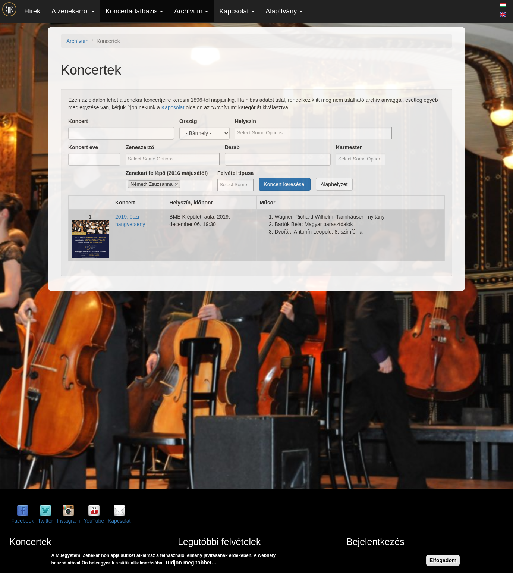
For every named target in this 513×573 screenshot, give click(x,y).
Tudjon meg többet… (191, 563)
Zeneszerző (140, 147)
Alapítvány (283, 11)
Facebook (22, 521)
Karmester (349, 147)
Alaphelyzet (334, 184)
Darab (232, 147)
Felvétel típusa (235, 173)
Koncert (78, 121)
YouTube (94, 521)
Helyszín (245, 121)
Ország (188, 121)
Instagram (68, 521)
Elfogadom (442, 560)
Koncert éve (83, 147)
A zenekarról (72, 11)
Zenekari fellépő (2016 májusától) (167, 173)
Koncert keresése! (285, 184)
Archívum (191, 11)
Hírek (32, 11)
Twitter (45, 521)
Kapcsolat (236, 11)
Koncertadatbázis (134, 11)
